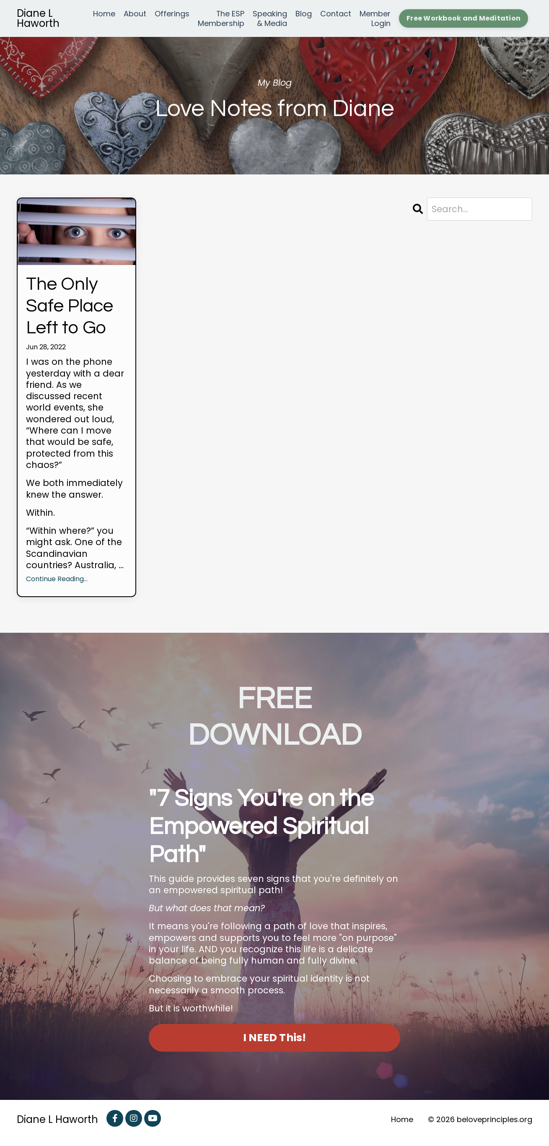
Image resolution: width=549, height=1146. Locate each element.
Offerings (172, 14)
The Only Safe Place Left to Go (74, 309)
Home (104, 14)
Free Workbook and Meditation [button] (464, 18)
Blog (303, 14)
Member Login (375, 19)
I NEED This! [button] (274, 1044)
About (135, 14)
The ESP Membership (221, 19)
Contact (335, 14)
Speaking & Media (270, 19)
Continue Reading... (57, 586)
